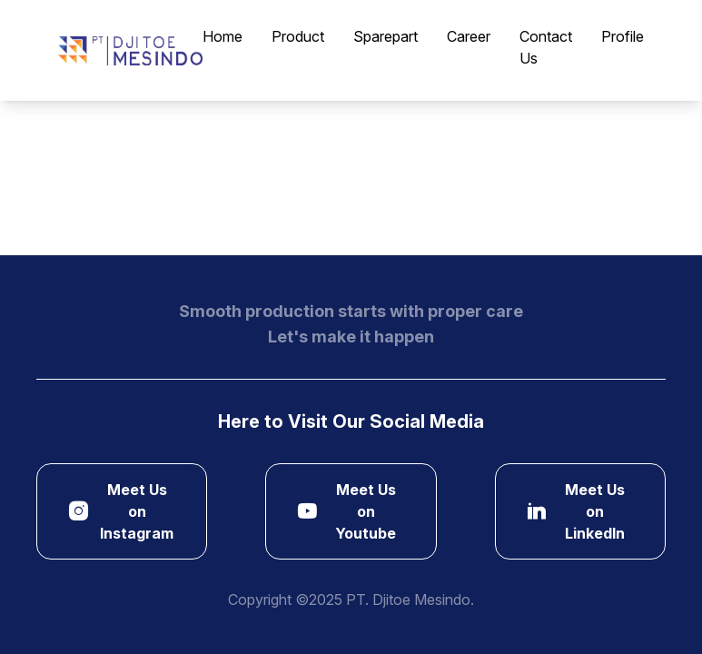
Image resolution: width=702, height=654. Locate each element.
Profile (622, 36)
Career (468, 36)
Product (298, 36)
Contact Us (545, 47)
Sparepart (385, 36)
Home (222, 36)
